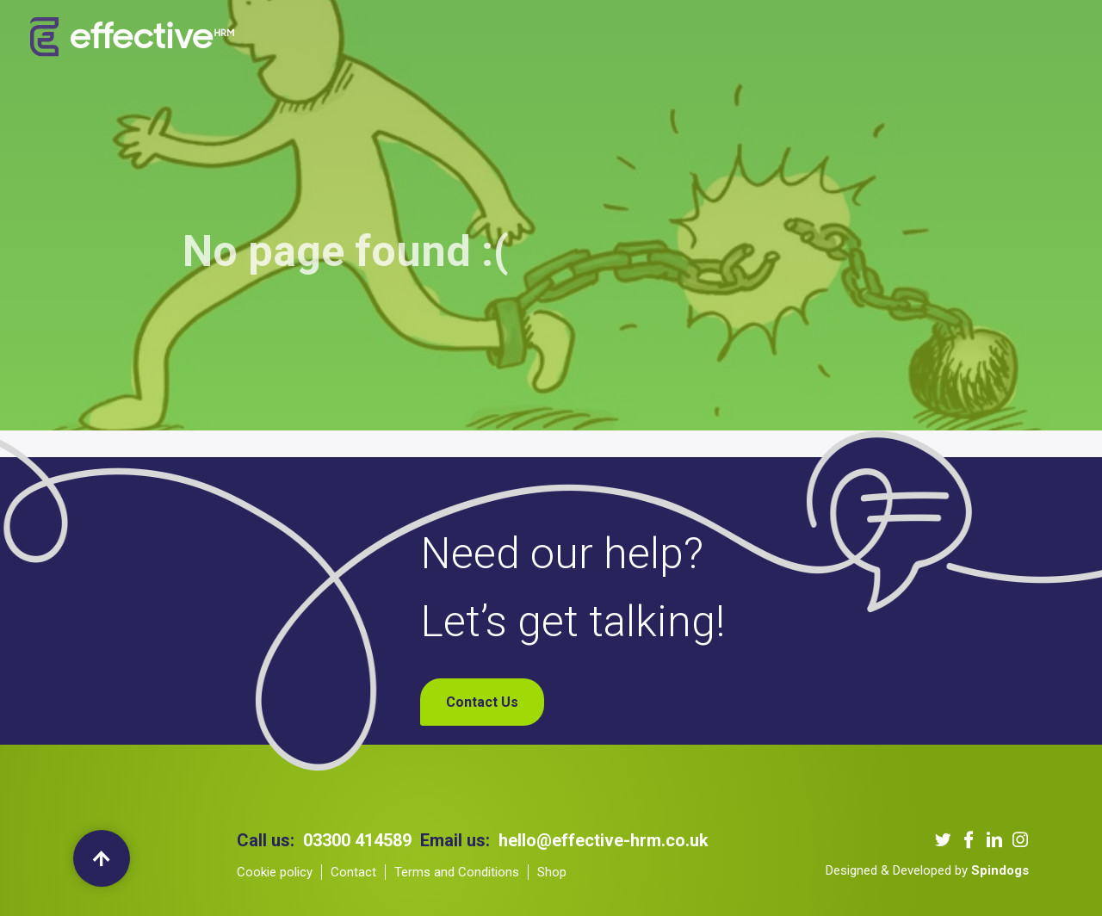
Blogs (730, 37)
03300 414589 (357, 840)
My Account (954, 37)
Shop (879, 37)
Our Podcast (650, 37)
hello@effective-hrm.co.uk (603, 840)
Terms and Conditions (456, 872)
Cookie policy (275, 872)
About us (359, 37)
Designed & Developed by (927, 870)
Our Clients (552, 37)
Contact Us (806, 37)
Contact (353, 872)
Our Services (452, 37)
